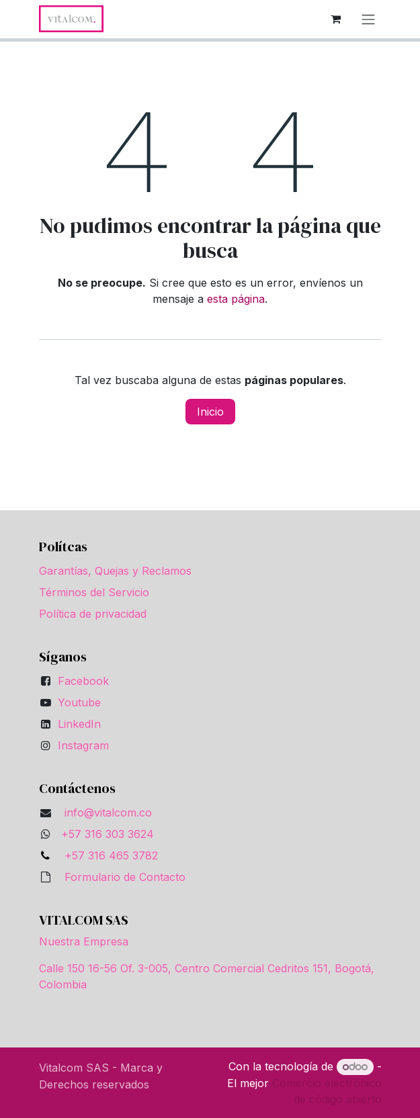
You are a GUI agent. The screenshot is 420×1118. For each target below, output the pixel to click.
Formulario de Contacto (125, 877)
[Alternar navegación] (368, 19)
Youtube (79, 702)
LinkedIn (79, 724)
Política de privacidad (92, 613)
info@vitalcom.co (108, 812)
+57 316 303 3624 (107, 834)
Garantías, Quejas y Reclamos (115, 570)
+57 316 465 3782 (108, 855)
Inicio (210, 411)
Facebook (83, 681)
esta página (236, 299)
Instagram (83, 745)
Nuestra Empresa (83, 941)
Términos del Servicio (94, 592)
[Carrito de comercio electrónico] (336, 18)
